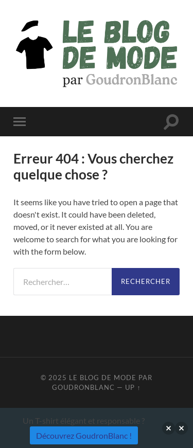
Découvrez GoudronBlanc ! (84, 435)
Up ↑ (133, 387)
